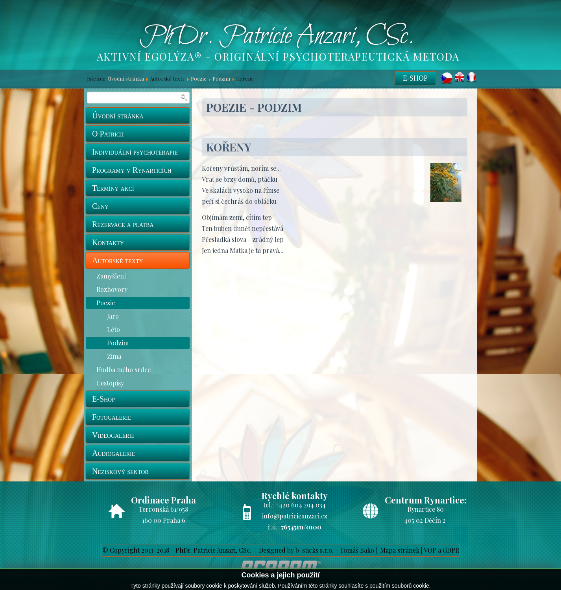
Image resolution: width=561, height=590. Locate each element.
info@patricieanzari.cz (294, 516)
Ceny (100, 206)
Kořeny (228, 147)
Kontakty (108, 242)
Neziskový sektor (120, 471)
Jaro (113, 316)
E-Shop (415, 78)
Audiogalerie (113, 453)
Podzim (221, 78)
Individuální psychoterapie (135, 152)
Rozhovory (111, 289)
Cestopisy (110, 383)
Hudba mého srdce (123, 369)
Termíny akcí (113, 188)
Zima (114, 356)
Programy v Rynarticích (132, 170)
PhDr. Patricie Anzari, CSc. (277, 36)
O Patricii (108, 133)
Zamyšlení (111, 276)
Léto (113, 329)
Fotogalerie (111, 417)
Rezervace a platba (123, 224)
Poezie (199, 78)
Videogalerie (113, 435)
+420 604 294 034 (300, 505)
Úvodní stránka (126, 78)
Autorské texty (117, 260)
